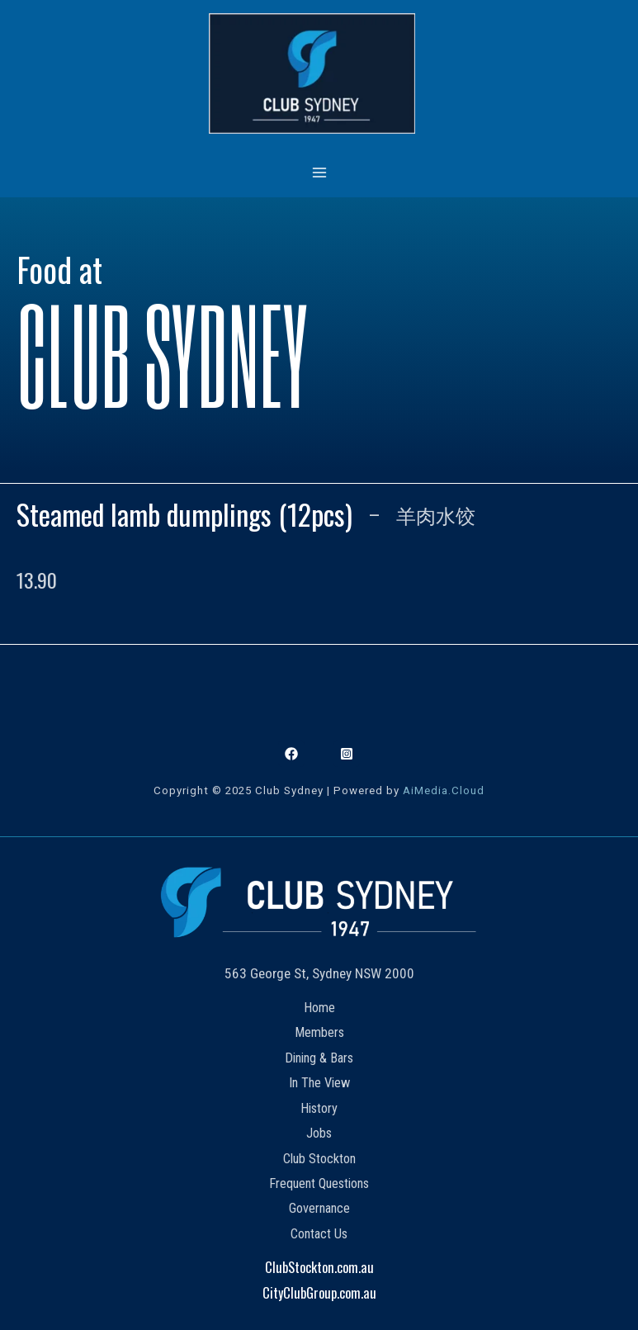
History (319, 1108)
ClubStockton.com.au (319, 1267)
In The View (319, 1083)
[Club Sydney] (312, 73)
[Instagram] (346, 754)
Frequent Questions (319, 1183)
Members (319, 1032)
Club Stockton (319, 1159)
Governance (319, 1208)
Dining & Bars (319, 1058)
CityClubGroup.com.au (319, 1292)
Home (319, 1007)
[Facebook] (291, 754)
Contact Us (319, 1234)
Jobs (319, 1133)
